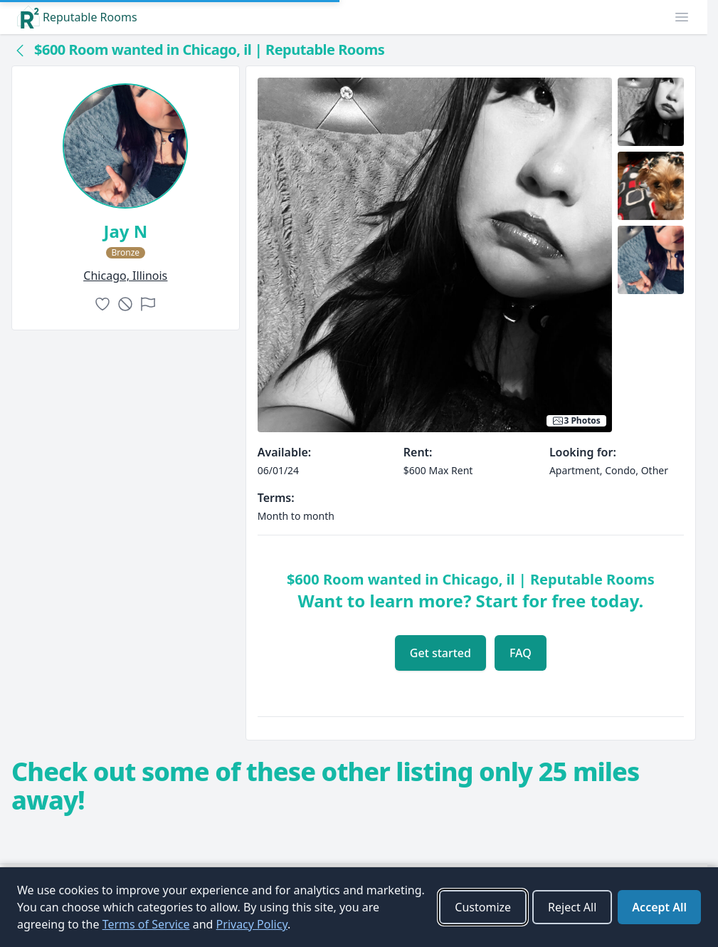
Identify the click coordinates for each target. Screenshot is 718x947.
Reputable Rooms (77, 17)
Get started (440, 653)
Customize (483, 907)
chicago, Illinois (125, 275)
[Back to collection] (19, 50)
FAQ (521, 653)
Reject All (572, 907)
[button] (681, 17)
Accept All (659, 907)
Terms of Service (146, 924)
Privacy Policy (251, 924)
